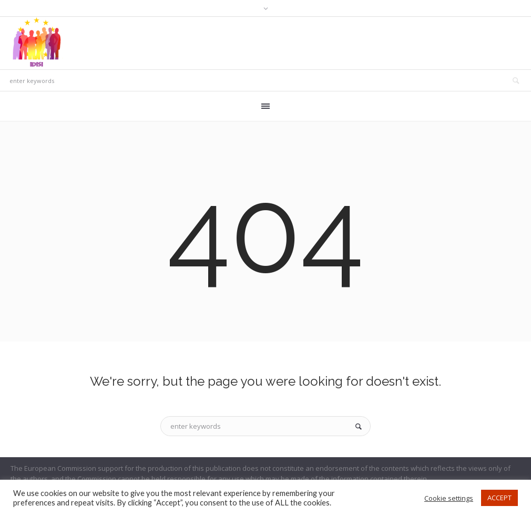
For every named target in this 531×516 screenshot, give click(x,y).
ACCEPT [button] (499, 497)
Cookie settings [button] (448, 498)
